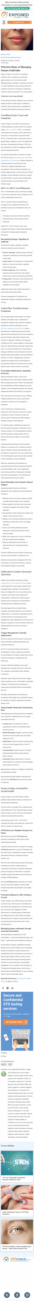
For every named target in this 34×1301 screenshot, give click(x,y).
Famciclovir (20, 328)
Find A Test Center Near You (17, 8)
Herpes (4, 1064)
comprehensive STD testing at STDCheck (14, 583)
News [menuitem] (17, 1275)
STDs (10, 1064)
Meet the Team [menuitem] (17, 1289)
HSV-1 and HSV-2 (11, 130)
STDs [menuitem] (17, 1272)
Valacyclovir (11, 328)
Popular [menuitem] (17, 1268)
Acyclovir (4, 328)
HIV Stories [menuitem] (17, 1279)
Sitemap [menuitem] (17, 1286)
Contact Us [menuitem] (17, 1282)
